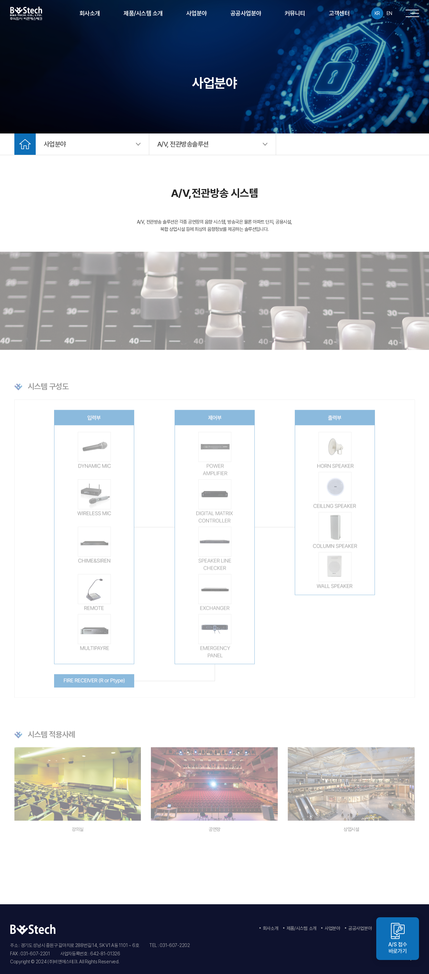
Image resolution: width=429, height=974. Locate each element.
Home (25, 144)
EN (389, 13)
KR (377, 13)
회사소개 (89, 13)
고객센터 (339, 13)
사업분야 (196, 13)
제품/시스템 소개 (143, 13)
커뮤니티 (295, 13)
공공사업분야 (245, 13)
